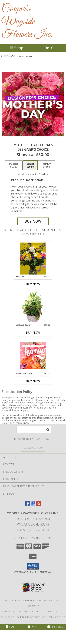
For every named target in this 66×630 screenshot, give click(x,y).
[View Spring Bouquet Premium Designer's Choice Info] (33, 355)
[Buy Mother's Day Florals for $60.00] (33, 221)
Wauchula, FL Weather (16, 611)
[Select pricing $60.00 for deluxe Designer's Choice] (30, 165)
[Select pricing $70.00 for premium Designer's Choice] (46, 165)
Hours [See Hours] (55, 627)
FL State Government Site (48, 611)
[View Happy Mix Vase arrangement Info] (33, 258)
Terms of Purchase (34, 617)
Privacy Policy (10, 617)
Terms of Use (57, 617)
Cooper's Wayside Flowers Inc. (27, 21)
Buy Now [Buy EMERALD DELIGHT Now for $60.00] (33, 332)
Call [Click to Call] (11, 627)
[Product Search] (33, 429)
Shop (16, 47)
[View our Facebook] (27, 505)
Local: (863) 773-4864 (33, 530)
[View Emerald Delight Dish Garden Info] (33, 307)
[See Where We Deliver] (33, 447)
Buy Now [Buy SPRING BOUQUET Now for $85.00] (33, 381)
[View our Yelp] (38, 505)
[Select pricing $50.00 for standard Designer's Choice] (13, 165)
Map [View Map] (33, 627)
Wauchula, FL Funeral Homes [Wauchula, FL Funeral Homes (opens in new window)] (23, 600)
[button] (33, 566)
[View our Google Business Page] (33, 505)
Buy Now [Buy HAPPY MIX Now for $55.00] (33, 284)
